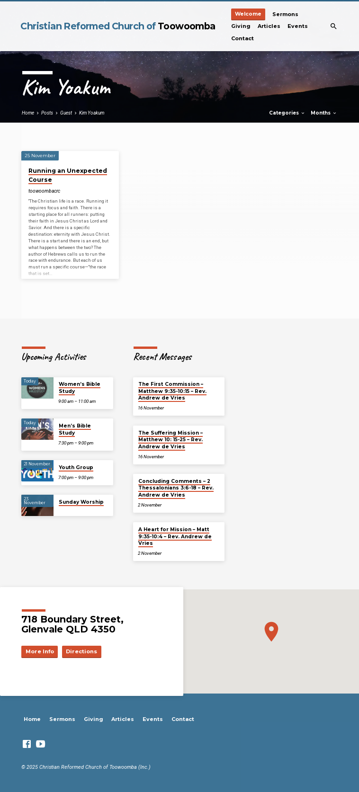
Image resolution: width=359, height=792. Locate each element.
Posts (47, 113)
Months (324, 113)
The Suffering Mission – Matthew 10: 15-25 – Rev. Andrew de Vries (170, 440)
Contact (242, 38)
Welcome (248, 14)
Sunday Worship (81, 502)
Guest (66, 113)
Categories (287, 113)
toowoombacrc (44, 191)
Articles (269, 26)
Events (297, 26)
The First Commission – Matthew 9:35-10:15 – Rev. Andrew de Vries (172, 391)
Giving (241, 26)
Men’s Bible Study (75, 429)
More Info (40, 651)
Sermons (285, 14)
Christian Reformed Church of (117, 26)
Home (28, 113)
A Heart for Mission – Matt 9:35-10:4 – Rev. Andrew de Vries (175, 536)
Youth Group (76, 467)
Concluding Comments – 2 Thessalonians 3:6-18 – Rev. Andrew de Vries (176, 488)
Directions (81, 651)
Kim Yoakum (91, 113)
